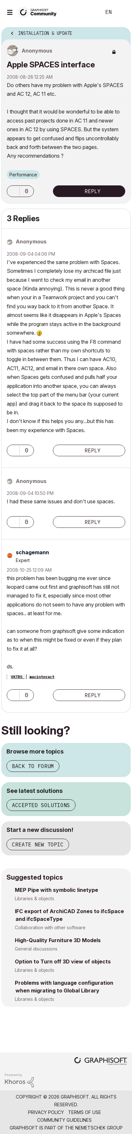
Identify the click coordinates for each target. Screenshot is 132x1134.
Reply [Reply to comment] (93, 450)
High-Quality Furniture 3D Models (58, 940)
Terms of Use (84, 1112)
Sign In (121, 12)
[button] (13, 191)
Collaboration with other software (50, 927)
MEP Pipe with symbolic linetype (56, 890)
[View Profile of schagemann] (32, 552)
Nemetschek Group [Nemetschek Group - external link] (99, 1127)
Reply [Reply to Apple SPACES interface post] (93, 191)
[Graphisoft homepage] (100, 1061)
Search (86, 12)
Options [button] (121, 31)
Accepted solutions (41, 805)
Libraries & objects (34, 898)
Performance (23, 174)
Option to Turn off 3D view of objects (63, 961)
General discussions (36, 949)
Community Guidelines (64, 1120)
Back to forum (33, 766)
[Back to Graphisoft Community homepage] (39, 12)
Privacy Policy (46, 1112)
